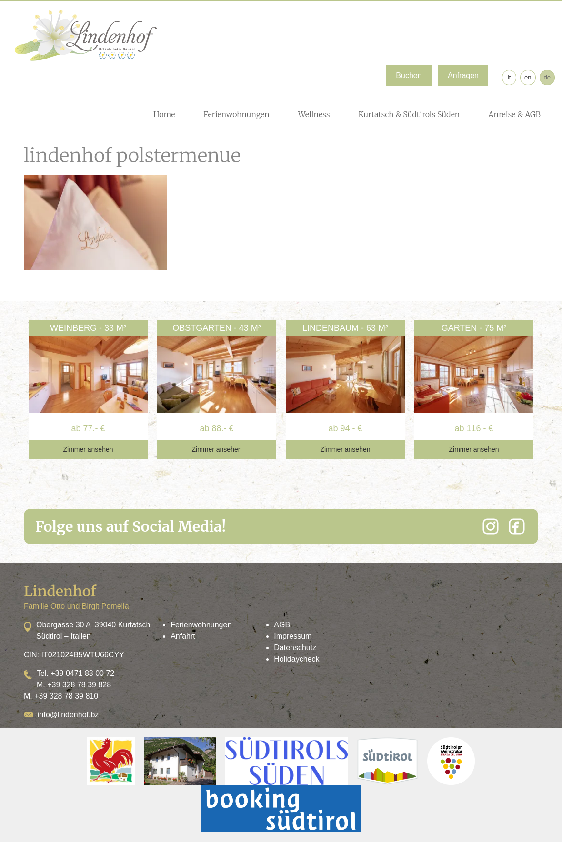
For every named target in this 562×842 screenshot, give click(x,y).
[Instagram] (491, 526)
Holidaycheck (296, 659)
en (527, 77)
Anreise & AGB (514, 114)
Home (164, 114)
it (509, 77)
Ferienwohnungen (236, 114)
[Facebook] (517, 526)
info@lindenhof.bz (68, 715)
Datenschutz (295, 648)
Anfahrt (183, 636)
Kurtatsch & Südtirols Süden (409, 114)
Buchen (409, 75)
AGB (282, 625)
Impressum (292, 636)
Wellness (314, 114)
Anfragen (463, 75)
